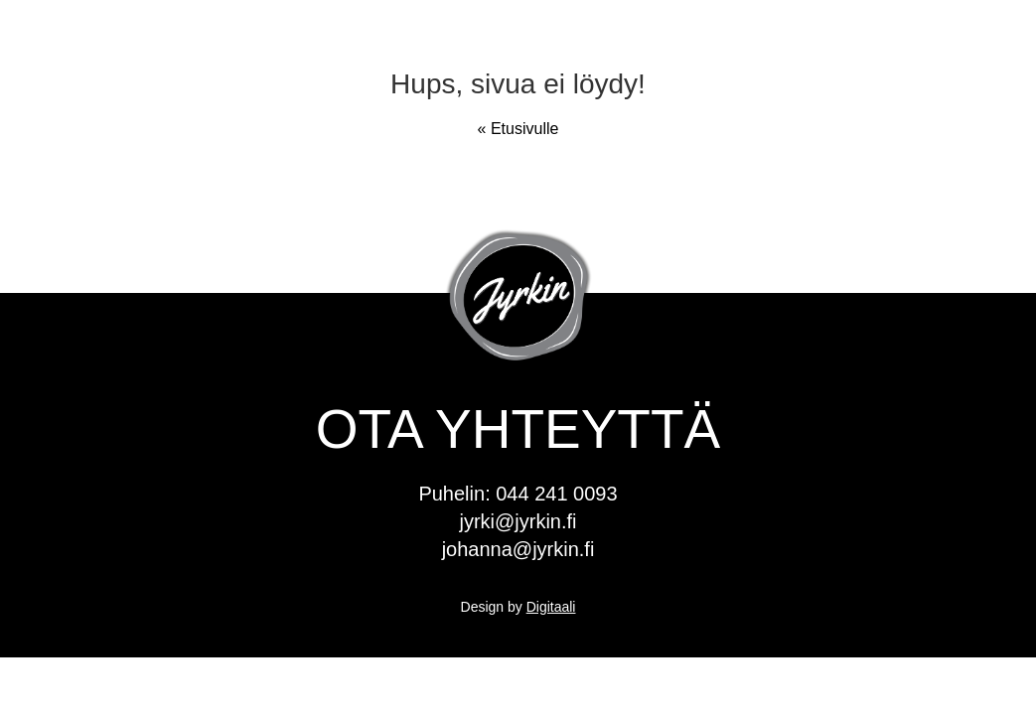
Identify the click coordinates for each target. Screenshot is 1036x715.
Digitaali (551, 607)
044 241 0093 (556, 493)
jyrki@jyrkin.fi (517, 521)
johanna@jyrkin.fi (518, 549)
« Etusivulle (518, 128)
